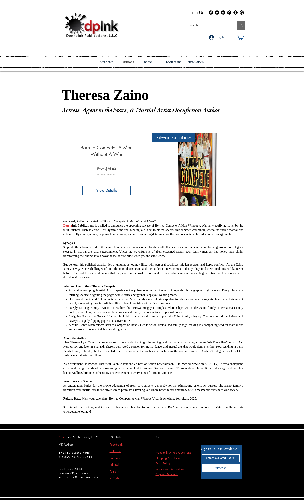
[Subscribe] (220, 468)
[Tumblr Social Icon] (235, 12)
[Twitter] (217, 12)
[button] (240, 37)
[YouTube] (223, 12)
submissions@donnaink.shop (78, 477)
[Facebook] (211, 12)
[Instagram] (242, 12)
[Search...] (209, 25)
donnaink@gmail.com (73, 473)
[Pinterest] (229, 12)
